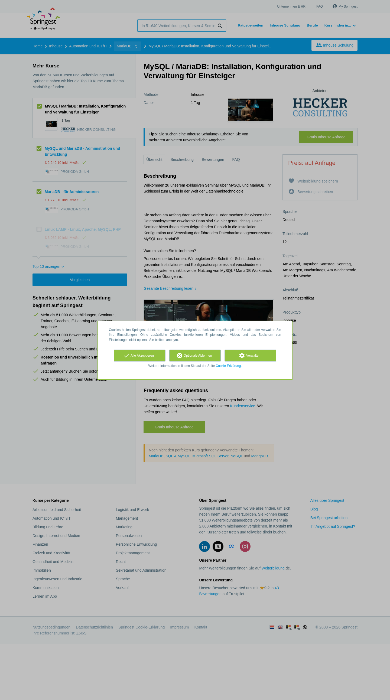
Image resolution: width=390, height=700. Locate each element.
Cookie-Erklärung (228, 366)
